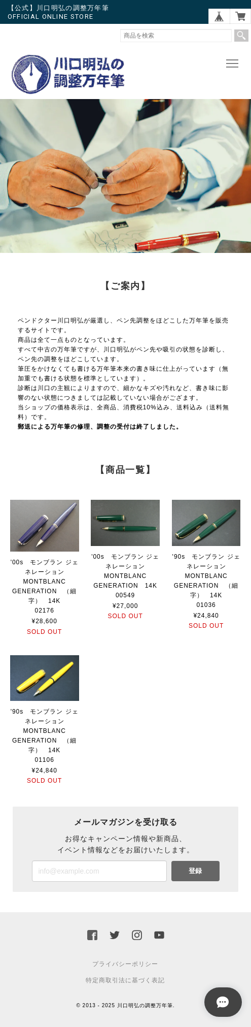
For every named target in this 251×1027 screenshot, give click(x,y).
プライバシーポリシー (125, 964)
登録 (195, 871)
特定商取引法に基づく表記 (125, 980)
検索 (241, 35)
